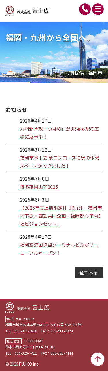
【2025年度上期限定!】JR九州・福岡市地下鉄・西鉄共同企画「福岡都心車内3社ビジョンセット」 (61, 215)
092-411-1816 (85, 9)
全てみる (88, 272)
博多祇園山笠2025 (39, 186)
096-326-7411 (26, 353)
